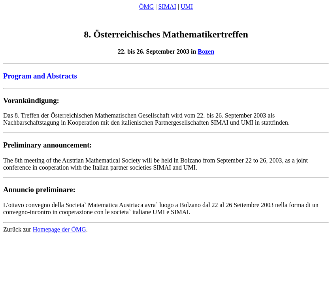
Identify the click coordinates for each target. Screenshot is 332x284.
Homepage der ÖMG (59, 230)
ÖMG (146, 6)
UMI (187, 6)
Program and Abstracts (40, 77)
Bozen (206, 52)
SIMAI (167, 6)
